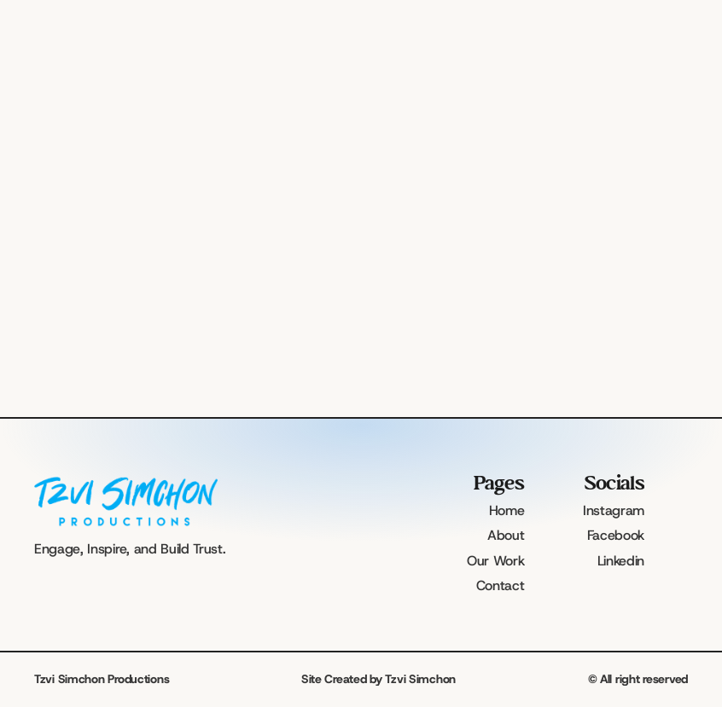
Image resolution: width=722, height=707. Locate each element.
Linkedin (620, 561)
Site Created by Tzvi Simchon (378, 679)
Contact (500, 585)
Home (507, 510)
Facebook (615, 535)
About (505, 535)
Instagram (613, 510)
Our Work (495, 561)
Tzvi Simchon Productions (101, 679)
